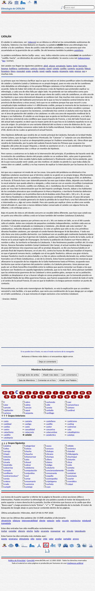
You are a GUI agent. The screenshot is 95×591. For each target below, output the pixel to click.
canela (49, 407)
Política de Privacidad (17, 560)
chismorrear (30, 456)
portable (67, 538)
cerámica (71, 448)
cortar (28, 478)
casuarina (50, 429)
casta (6, 421)
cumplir (7, 486)
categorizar (30, 445)
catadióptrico (73, 432)
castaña (28, 421)
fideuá (87, 68)
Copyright (31, 560)
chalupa (49, 451)
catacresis (29, 432)
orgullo (35, 71)
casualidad (30, 429)
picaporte (63, 71)
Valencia (32, 42)
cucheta (49, 484)
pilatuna (16, 520)
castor (49, 426)
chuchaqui (72, 456)
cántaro (70, 407)
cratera (7, 481)
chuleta (41, 68)
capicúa (33, 68)
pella (58, 520)
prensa (78, 71)
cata (69, 429)
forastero (5, 71)
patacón (50, 520)
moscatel (21, 71)
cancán (28, 407)
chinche (7, 456)
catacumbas (51, 432)
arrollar (58, 538)
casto (27, 426)
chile (45, 538)
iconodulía (6, 523)
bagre (69, 65)
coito (69, 465)
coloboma (29, 467)
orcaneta (45, 531)
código (49, 465)
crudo (6, 484)
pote (71, 71)
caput (27, 410)
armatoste (60, 65)
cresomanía (30, 481)
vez (63, 531)
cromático (72, 481)
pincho (30, 531)
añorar (52, 65)
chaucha (29, 454)
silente (42, 520)
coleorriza (8, 467)
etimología (24, 538)
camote (7, 407)
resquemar (56, 531)
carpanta (29, 413)
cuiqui (70, 484)
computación (31, 470)
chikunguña (72, 454)
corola (6, 478)
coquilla (49, 476)
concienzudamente (55, 470)
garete (4, 538)
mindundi (86, 520)
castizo (7, 426)
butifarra (13, 68)
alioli (46, 65)
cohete (56, 68)
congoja (71, 68)
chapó (6, 454)
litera (13, 71)
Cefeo (6, 448)
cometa (70, 467)
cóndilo (70, 470)
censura (49, 448)
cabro (27, 402)
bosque (4, 68)
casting (70, 424)
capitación (8, 410)
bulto (36, 531)
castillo (49, 424)
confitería (8, 473)
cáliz (48, 404)
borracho (82, 65)
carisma (7, 413)
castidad (7, 424)
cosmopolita (52, 478)
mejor (38, 538)
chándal (71, 451)
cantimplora (23, 68)
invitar (4, 531)
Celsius (28, 448)
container (71, 473)
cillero (49, 459)
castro (6, 429)
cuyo (48, 486)
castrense (71, 426)
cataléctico (51, 435)
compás (7, 470)
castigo (28, 424)
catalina (7, 445)
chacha (28, 451)
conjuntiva (29, 473)
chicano (49, 454)
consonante (51, 473)
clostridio (8, 465)
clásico (49, 462)
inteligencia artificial (75, 563)
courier (70, 478)
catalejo (70, 435)
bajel (75, 65)
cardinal (71, 410)
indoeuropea (84, 58)
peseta (55, 71)
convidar (13, 531)
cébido (70, 445)
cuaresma (29, 484)
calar (6, 404)
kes (3, 60)
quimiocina (75, 520)
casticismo (72, 421)
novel (41, 71)
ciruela (7, 462)
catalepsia (8, 437)
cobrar (28, 465)
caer (69, 402)
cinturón (71, 459)
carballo (50, 410)
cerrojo (7, 451)
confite (63, 68)
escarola (79, 68)
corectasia (72, 476)
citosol (28, 462)
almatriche (6, 520)
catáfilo (7, 435)
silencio (21, 531)
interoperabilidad (30, 520)
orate (28, 71)
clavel (48, 68)
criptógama (51, 481)
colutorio (50, 467)
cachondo (50, 402)
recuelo (65, 520)
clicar (69, 462)
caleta (27, 404)
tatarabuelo (80, 531)
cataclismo (8, 432)
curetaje (28, 486)
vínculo (70, 531)
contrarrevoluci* (11, 476)
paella (48, 71)
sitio (32, 538)
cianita (7, 459)
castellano (78, 50)
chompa (50, 456)
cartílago (50, 413)
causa (48, 445)
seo (83, 71)
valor (51, 538)
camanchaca (73, 404)
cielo (27, 459)
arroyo (76, 538)
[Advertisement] (47, 23)
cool (27, 476)
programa (13, 538)
